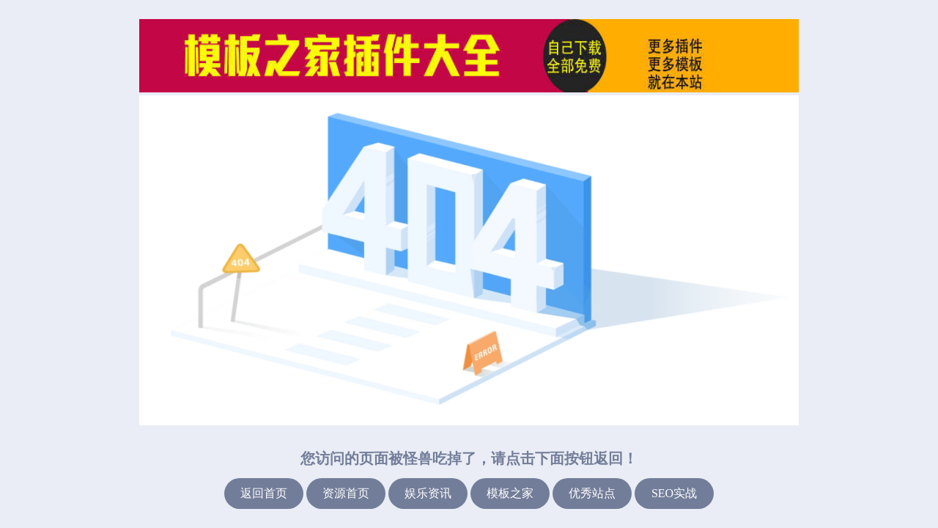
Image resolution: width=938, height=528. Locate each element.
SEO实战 (674, 493)
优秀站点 (592, 493)
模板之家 (510, 493)
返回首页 (263, 493)
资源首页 (345, 493)
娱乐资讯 (428, 493)
